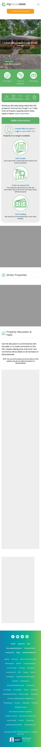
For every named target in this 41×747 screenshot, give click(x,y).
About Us (21, 644)
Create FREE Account (13, 43)
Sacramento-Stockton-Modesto (20, 712)
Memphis (34, 690)
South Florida (11, 720)
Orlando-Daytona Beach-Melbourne (20, 698)
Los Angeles (17, 690)
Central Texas (12, 668)
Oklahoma (34, 694)
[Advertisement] (20, 246)
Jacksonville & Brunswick (15, 685)
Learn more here (22, 113)
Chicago (22, 668)
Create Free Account (20, 11)
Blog (18, 652)
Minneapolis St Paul (10, 694)
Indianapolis (24, 681)
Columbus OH (11, 672)
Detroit (33, 672)
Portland (35, 703)
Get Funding (33, 81)
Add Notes (13, 97)
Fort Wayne (10, 677)
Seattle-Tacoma (11, 716)
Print (34, 97)
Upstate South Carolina (14, 725)
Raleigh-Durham (20, 707)
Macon (26, 690)
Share (27, 97)
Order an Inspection (20, 185)
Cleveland (30, 668)
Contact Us (9, 652)
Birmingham (9, 663)
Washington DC (29, 725)
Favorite (7, 97)
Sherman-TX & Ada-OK (27, 716)
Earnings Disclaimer (14, 648)
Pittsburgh (25, 703)
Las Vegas (7, 690)
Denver (25, 672)
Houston (15, 681)
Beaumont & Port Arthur (28, 659)
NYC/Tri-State (23, 694)
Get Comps (7, 81)
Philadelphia (7, 703)
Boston (18, 663)
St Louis (21, 720)
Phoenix (17, 703)
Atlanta (6, 659)
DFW (19, 672)
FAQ (28, 644)
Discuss (20, 97)
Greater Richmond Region (25, 677)
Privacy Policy (29, 648)
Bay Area (14, 659)
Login (27, 43)
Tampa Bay (30, 720)
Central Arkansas (29, 663)
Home (13, 644)
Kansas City (30, 685)
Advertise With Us (29, 652)
